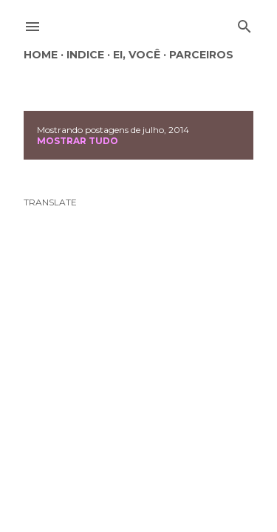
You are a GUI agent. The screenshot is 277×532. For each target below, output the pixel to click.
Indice (85, 54)
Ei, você (136, 54)
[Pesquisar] (244, 23)
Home (41, 54)
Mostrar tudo (77, 140)
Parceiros (201, 54)
